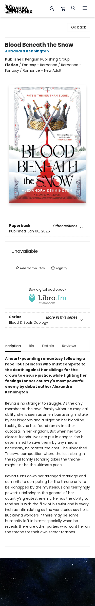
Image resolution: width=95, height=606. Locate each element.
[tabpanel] (47, 451)
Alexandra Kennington (27, 51)
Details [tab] (52, 345)
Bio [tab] (35, 345)
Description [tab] (15, 345)
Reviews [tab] (73, 345)
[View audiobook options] (47, 296)
